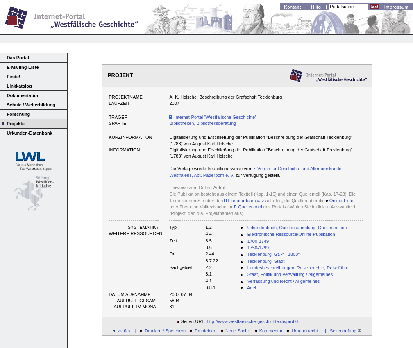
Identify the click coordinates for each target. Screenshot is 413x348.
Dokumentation (23, 95)
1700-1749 (258, 241)
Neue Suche (237, 330)
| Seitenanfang (341, 330)
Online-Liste (341, 200)
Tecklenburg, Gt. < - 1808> (273, 254)
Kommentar (271, 330)
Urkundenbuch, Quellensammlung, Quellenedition (297, 227)
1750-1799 (258, 247)
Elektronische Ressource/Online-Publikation (291, 234)
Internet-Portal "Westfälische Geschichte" (216, 117)
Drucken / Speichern (165, 330)
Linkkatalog (19, 86)
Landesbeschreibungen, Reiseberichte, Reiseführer (298, 267)
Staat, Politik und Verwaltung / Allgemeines (290, 274)
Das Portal (18, 57)
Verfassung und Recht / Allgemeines (283, 281)
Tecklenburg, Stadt (265, 261)
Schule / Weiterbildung (31, 104)
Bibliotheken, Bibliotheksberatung (202, 123)
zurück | (127, 330)
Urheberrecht (305, 330)
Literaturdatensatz (244, 200)
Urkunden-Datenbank (29, 133)
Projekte (16, 123)
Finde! (13, 76)
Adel (251, 287)
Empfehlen (205, 330)
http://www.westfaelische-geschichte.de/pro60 (252, 321)
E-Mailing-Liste (23, 67)
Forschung (18, 114)
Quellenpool (249, 206)
